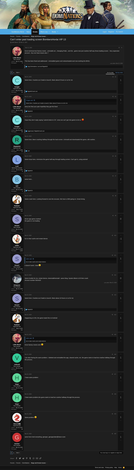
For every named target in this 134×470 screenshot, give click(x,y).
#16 (115, 354)
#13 (115, 295)
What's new (44, 32)
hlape (17, 384)
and (32, 91)
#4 (115, 116)
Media (54, 32)
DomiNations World (18, 32)
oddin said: (29, 259)
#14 (115, 314)
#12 (115, 275)
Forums (35, 32)
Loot (16, 166)
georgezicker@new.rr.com (57, 437)
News (28, 32)
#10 (115, 235)
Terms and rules (99, 467)
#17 (115, 374)
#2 (115, 77)
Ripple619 (17, 146)
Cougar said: (29, 100)
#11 (115, 255)
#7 (115, 176)
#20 (115, 433)
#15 (115, 334)
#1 (121, 47)
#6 (115, 156)
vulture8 (17, 364)
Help (115, 467)
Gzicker (17, 443)
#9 (115, 215)
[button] (49, 31)
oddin (17, 245)
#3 (115, 96)
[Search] (119, 31)
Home (120, 467)
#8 (115, 195)
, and (37, 66)
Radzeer (17, 206)
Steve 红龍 (17, 424)
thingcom (17, 285)
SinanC (16, 225)
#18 (115, 394)
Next (17, 72)
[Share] (119, 48)
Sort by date (110, 72)
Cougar (17, 87)
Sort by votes (119, 72)
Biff (17, 186)
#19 (115, 414)
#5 (115, 136)
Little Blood (15, 42)
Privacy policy (109, 467)
